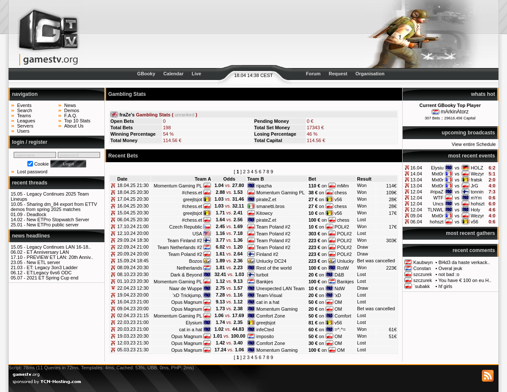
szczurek (422, 274)
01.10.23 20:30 (132, 281)
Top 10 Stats (77, 120)
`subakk (421, 286)
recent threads (29, 183)
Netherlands (189, 267)
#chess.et (192, 192)
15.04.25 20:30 (132, 212)
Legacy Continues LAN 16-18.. (59, 246)
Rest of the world (274, 267)
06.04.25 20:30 (132, 219)
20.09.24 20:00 (132, 253)
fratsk (476, 179)
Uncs (438, 203)
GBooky (146, 73)
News (70, 105)
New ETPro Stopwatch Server (58, 219)
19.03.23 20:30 (132, 336)
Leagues (26, 120)
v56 (474, 221)
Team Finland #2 (184, 240)
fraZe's (127, 114)
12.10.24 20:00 (132, 233)
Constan (422, 268)
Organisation (370, 73)
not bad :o (449, 274)
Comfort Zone (270, 315)
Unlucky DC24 (271, 261)
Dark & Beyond (186, 274)
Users (23, 131)
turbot (262, 274)
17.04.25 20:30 (132, 199)
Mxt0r (438, 173)
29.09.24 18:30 (132, 240)
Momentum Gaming (277, 309)
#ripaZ (436, 191)
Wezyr (477, 173)
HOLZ (477, 167)
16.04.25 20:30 (132, 205)
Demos (71, 110)
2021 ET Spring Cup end (52, 277)
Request (338, 73)
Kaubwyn (423, 262)
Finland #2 (267, 254)
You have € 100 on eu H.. (465, 280)
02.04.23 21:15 (132, 315)
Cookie (41, 163)
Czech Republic (185, 226)
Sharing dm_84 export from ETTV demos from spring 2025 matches (54, 207)
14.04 (416, 173)
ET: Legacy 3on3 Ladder (52, 267)
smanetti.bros (270, 206)
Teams (24, 115)
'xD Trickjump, (187, 295)
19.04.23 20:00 (132, 294)
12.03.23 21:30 (132, 342)
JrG (474, 185)
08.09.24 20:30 (132, 267)
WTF (438, 197)
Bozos (195, 261)
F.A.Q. (70, 115)
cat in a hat (267, 302)
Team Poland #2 (273, 226)
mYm (476, 197)
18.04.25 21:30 (132, 185)
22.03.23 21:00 (132, 322)
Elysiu (437, 167)
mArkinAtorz (454, 112)
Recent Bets (123, 156)
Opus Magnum (186, 302)
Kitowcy (264, 213)
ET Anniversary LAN (48, 252)
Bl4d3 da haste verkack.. (464, 262)
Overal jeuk (451, 268)
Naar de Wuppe (185, 288)
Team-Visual (269, 295)
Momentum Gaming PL (178, 185)
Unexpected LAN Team (280, 288)
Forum (313, 73)
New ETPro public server (53, 224)
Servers (25, 125)
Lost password (32, 171)
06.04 (416, 221)
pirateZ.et (266, 199)
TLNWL (435, 209)
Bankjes (264, 281)
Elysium (194, 322)
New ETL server (43, 262)
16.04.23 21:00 (132, 301)
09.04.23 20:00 (132, 308)
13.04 (416, 179)
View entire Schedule (474, 144)
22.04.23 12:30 (132, 288)
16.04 (416, 167)
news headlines (31, 236)
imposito (265, 336)
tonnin (477, 191)
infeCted (265, 329)
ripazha (264, 185)
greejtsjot (192, 199)
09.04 (416, 215)
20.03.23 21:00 (132, 329)
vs (457, 167)
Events (24, 105)
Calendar (173, 73)
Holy (475, 209)
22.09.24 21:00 (132, 246)
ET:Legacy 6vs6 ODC (49, 272)
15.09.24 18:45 (132, 260)
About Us (73, 125)
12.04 (416, 191)
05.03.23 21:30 (132, 349)
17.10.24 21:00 (132, 226)
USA (197, 233)
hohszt (477, 203)
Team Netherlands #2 (179, 247)
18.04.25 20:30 (132, 192)
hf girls (445, 286)
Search (24, 110)
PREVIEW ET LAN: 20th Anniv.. (60, 257)
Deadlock (36, 214)
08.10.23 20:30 (132, 274)
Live (196, 73)
